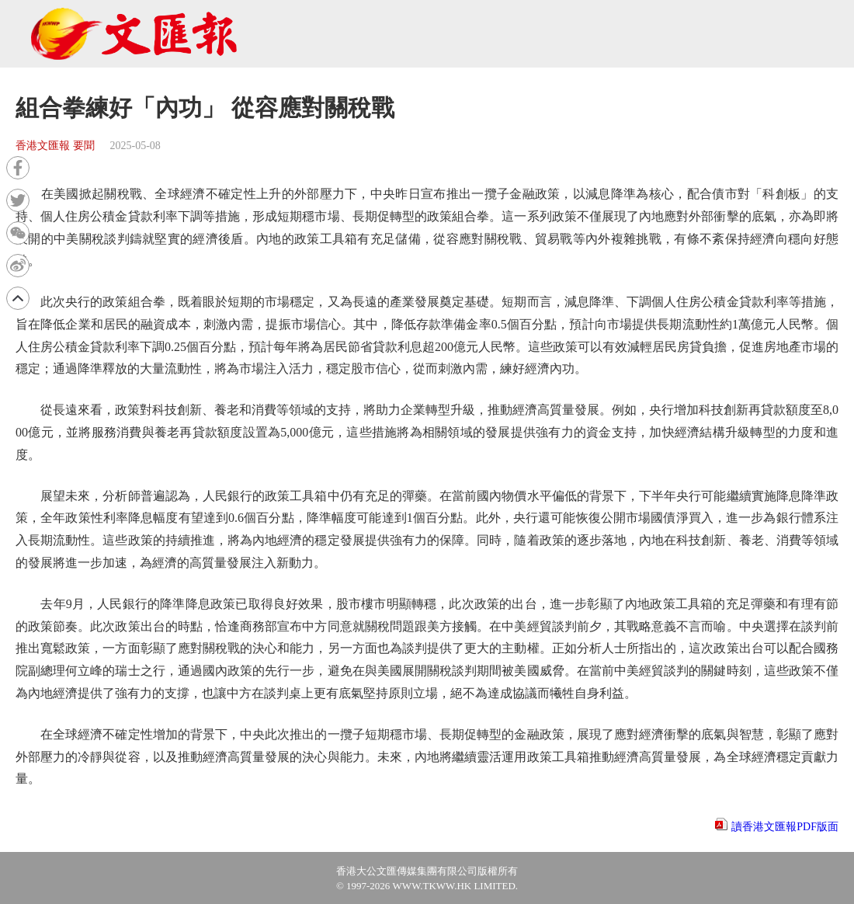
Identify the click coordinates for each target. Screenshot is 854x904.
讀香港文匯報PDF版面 (784, 827)
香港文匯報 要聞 (55, 145)
